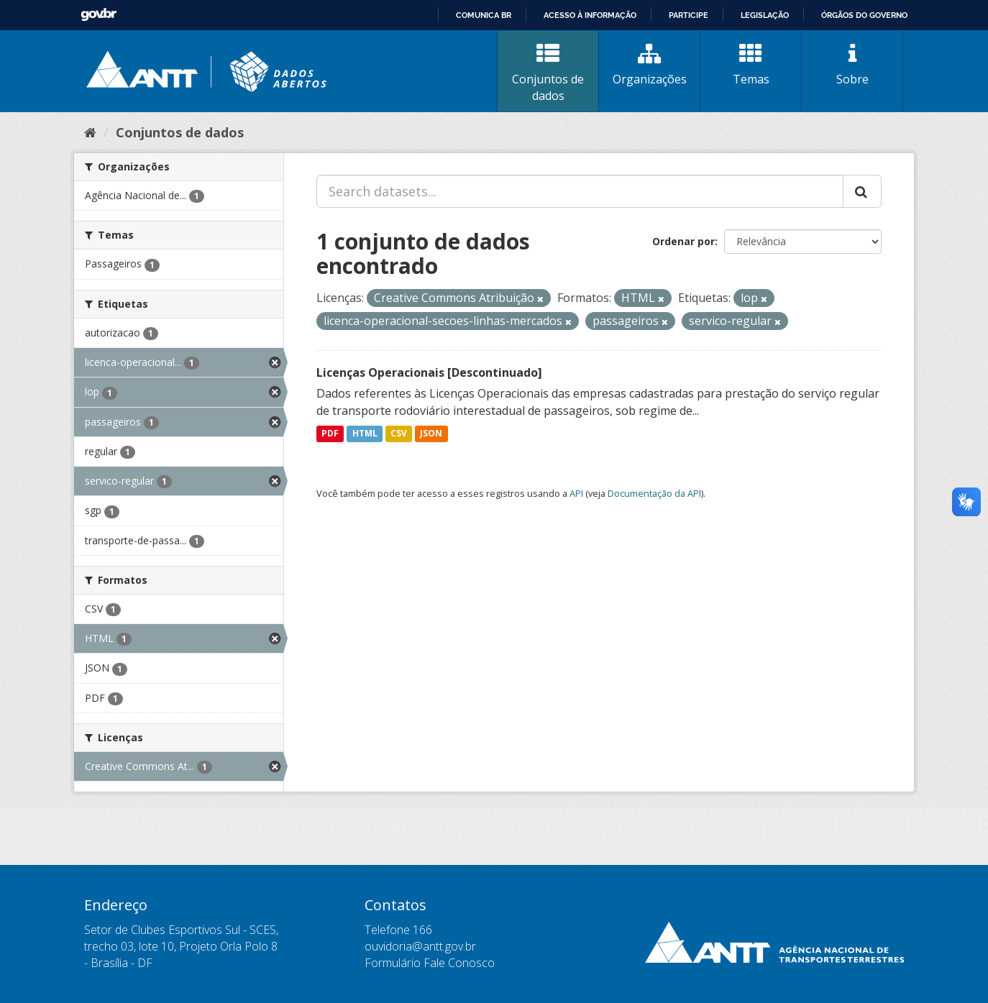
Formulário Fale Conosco (430, 963)
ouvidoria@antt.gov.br (420, 946)
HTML (365, 434)
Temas (751, 64)
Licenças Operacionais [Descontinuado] (429, 372)
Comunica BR (483, 15)
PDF (330, 434)
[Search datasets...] (579, 191)
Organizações (649, 64)
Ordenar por (683, 241)
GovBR (98, 15)
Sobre (852, 64)
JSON (431, 434)
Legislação (765, 15)
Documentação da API (654, 493)
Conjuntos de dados (548, 73)
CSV (398, 434)
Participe (688, 15)
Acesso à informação (590, 15)
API (576, 493)
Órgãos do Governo (864, 15)
